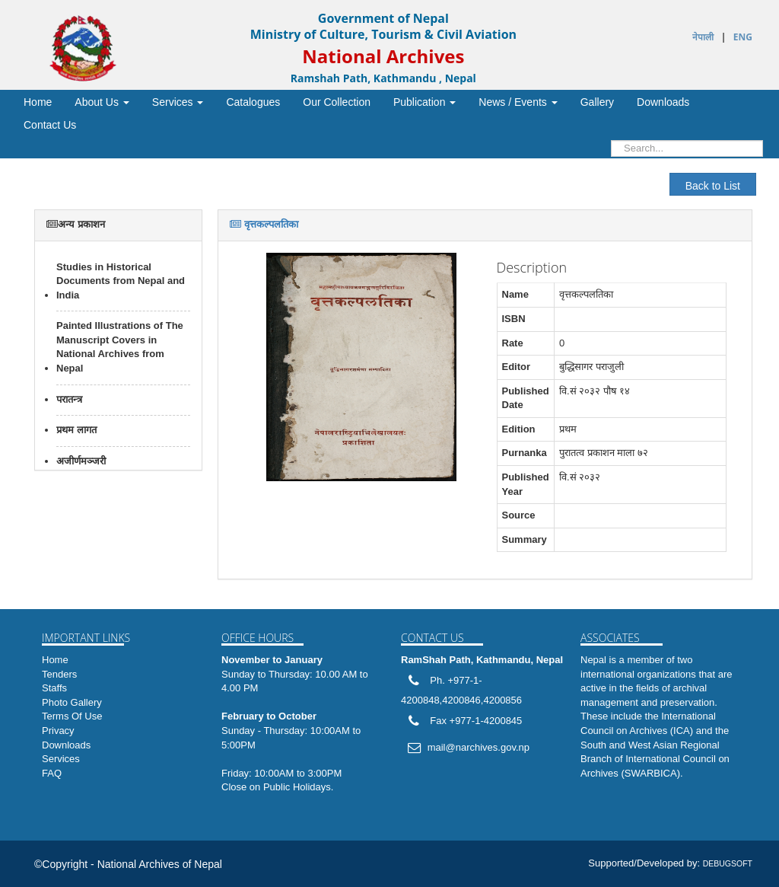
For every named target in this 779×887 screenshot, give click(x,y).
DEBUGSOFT (727, 863)
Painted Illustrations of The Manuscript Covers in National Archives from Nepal (119, 347)
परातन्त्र (69, 399)
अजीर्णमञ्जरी (81, 461)
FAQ (52, 773)
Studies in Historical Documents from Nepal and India (120, 281)
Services (61, 758)
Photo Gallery (72, 702)
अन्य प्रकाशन (75, 224)
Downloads (66, 745)
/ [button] (518, 102)
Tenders (59, 674)
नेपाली (703, 36)
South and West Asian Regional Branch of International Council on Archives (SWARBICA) (655, 759)
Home (55, 659)
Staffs (54, 688)
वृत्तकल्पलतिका (264, 224)
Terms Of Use (72, 716)
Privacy (58, 730)
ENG (742, 36)
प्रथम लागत (76, 430)
